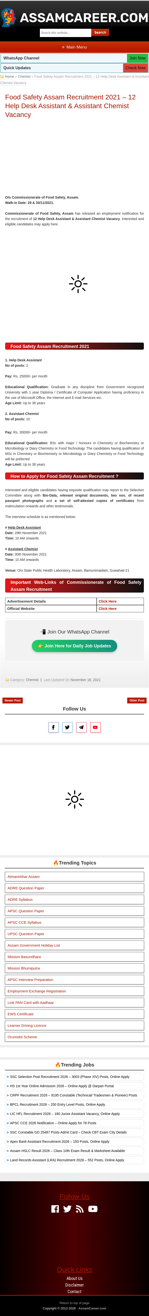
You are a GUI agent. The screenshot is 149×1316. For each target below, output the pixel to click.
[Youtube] (93, 1209)
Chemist (24, 76)
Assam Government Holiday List (34, 945)
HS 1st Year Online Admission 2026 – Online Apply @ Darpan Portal (62, 1086)
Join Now (137, 58)
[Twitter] (67, 1209)
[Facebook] (55, 1209)
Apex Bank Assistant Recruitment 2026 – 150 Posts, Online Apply (59, 1141)
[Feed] (80, 1209)
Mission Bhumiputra (24, 968)
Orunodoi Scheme (22, 1037)
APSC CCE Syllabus (24, 922)
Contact (74, 1291)
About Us (75, 1278)
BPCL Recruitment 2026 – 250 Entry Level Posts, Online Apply (57, 1104)
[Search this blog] (65, 33)
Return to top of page (74, 1303)
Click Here (107, 601)
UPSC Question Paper (26, 934)
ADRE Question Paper (26, 888)
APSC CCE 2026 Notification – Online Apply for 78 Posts (53, 1123)
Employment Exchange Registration (37, 991)
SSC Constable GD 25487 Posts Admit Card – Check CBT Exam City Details (68, 1132)
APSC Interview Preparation (30, 980)
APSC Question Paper (26, 911)
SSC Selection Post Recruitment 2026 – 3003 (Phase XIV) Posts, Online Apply (69, 1077)
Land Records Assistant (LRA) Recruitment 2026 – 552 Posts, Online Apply (67, 1160)
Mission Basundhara (24, 957)
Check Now (136, 68)
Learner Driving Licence (27, 1025)
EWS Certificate (21, 1014)
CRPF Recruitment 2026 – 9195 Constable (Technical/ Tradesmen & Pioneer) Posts (73, 1095)
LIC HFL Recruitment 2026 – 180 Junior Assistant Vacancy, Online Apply (65, 1114)
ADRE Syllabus (20, 899)
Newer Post (13, 700)
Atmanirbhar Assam (24, 876)
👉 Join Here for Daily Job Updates (74, 646)
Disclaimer (74, 1284)
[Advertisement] (75, 158)
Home (9, 76)
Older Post (136, 700)
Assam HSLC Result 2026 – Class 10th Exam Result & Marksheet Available (67, 1151)
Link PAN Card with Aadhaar (31, 1002)
